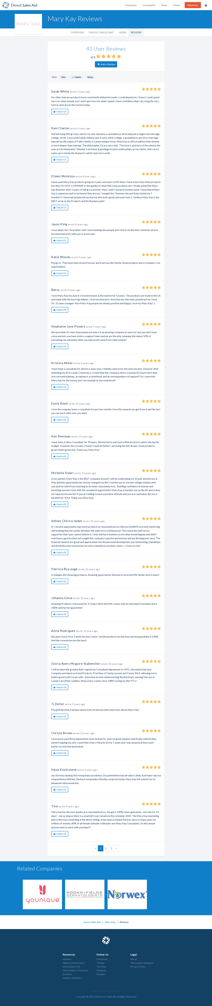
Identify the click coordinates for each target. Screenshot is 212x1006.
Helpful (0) (59, 309)
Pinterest (101, 970)
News (164, 5)
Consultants (149, 5)
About (133, 959)
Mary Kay (110, 921)
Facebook (101, 959)
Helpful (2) (59, 111)
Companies (131, 5)
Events (176, 5)
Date (63, 77)
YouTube (101, 966)
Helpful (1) (59, 159)
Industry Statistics (72, 977)
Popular (76, 77)
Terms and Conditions (142, 962)
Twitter (100, 962)
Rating (90, 77)
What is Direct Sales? (74, 962)
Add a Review (106, 64)
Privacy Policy (138, 966)
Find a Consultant (101, 32)
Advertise (192, 5)
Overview (77, 32)
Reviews (136, 32)
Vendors (67, 959)
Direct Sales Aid (92, 921)
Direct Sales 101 (71, 966)
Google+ (101, 974)
